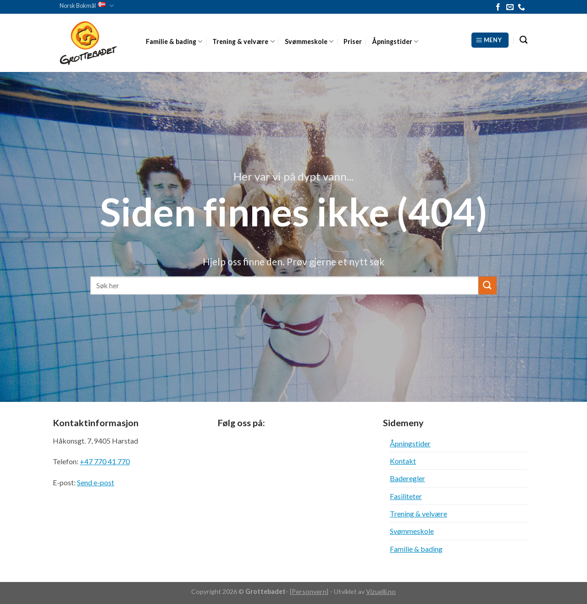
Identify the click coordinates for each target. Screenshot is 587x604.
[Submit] (487, 285)
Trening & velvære (243, 41)
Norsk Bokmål (87, 5)
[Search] (523, 40)
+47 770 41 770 (105, 461)
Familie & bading (174, 41)
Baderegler (407, 478)
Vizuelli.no (381, 591)
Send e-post (95, 482)
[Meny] (490, 40)
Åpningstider (395, 41)
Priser (352, 41)
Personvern (309, 591)
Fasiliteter (406, 496)
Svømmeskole (309, 41)
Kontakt (403, 460)
